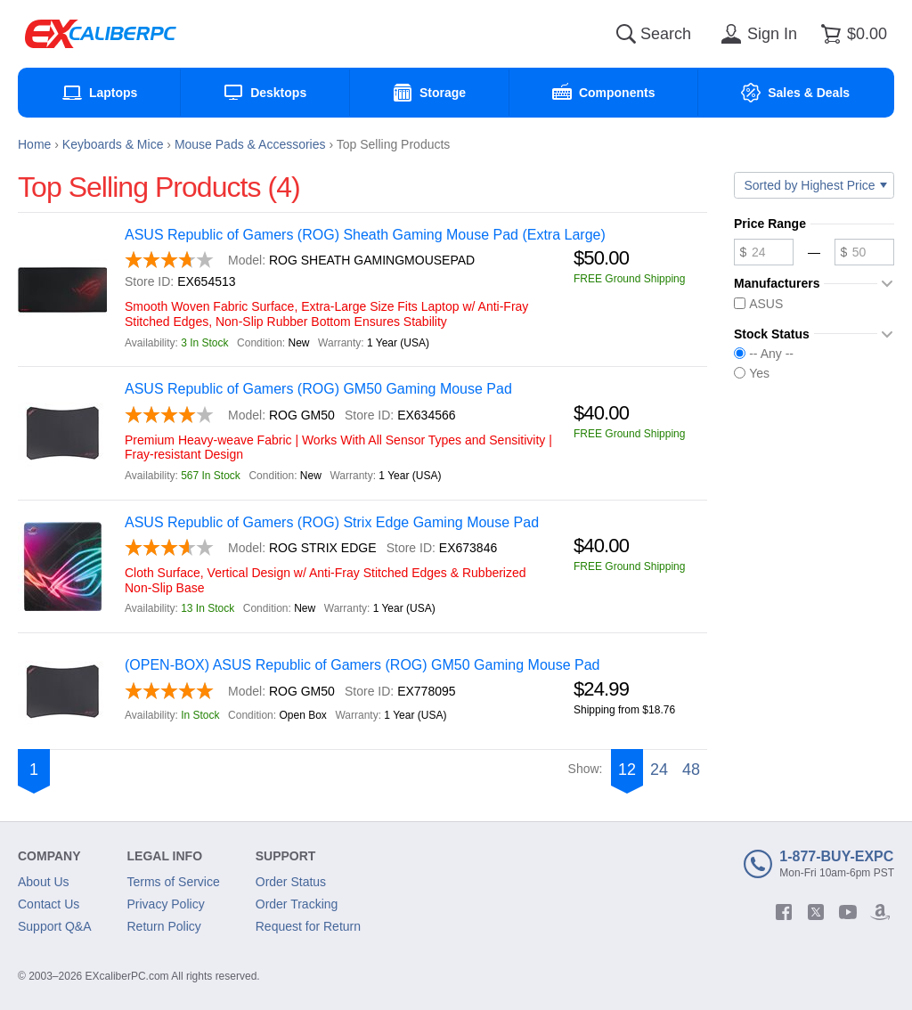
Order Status (291, 882)
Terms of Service (173, 882)
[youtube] (848, 912)
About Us (43, 882)
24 (659, 769)
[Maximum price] (864, 252)
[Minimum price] (764, 252)
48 (691, 769)
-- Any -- (764, 353)
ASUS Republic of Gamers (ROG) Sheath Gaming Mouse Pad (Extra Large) (365, 234)
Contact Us (48, 904)
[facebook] (784, 912)
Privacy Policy (166, 904)
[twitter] (816, 912)
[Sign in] (756, 34)
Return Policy (164, 926)
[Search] (626, 34)
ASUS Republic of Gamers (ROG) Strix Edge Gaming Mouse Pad (332, 522)
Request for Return (308, 926)
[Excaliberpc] (100, 34)
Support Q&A (55, 926)
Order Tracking (297, 904)
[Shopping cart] (851, 34)
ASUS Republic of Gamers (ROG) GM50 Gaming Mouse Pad (318, 388)
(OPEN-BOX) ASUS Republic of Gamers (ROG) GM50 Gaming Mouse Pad (362, 664)
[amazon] (880, 912)
